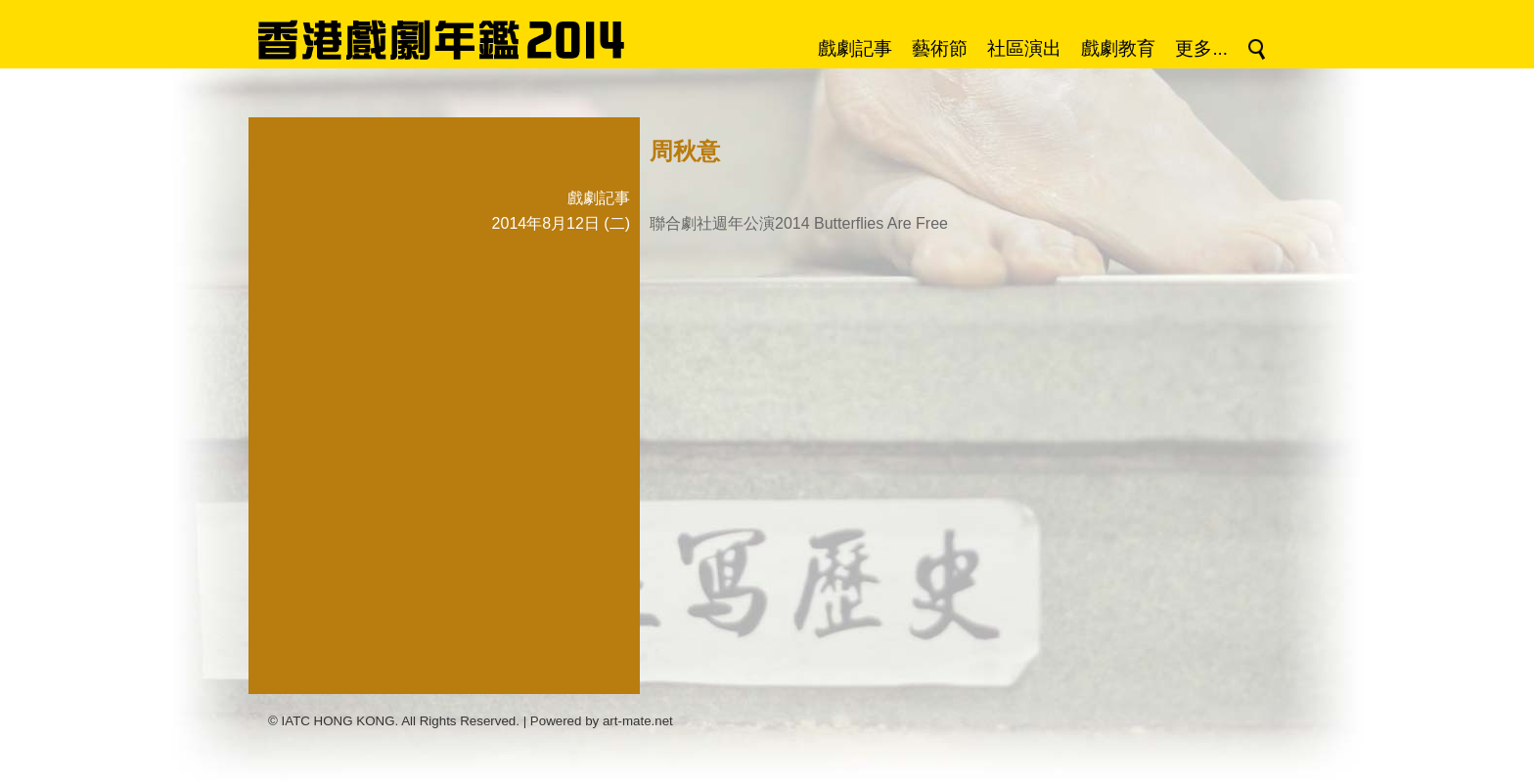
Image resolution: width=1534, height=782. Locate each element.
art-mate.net (638, 721)
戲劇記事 (855, 48)
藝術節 (940, 48)
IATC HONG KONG (338, 721)
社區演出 (1024, 48)
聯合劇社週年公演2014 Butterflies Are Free (799, 223)
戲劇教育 (1118, 48)
